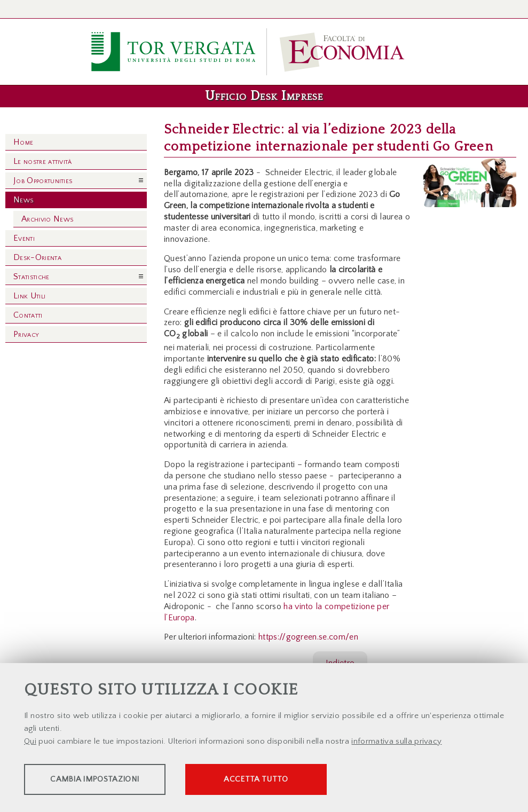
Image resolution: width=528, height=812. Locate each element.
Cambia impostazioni (108, 780)
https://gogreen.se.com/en (308, 637)
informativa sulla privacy (396, 742)
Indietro (340, 663)
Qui (30, 742)
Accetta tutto (300, 780)
